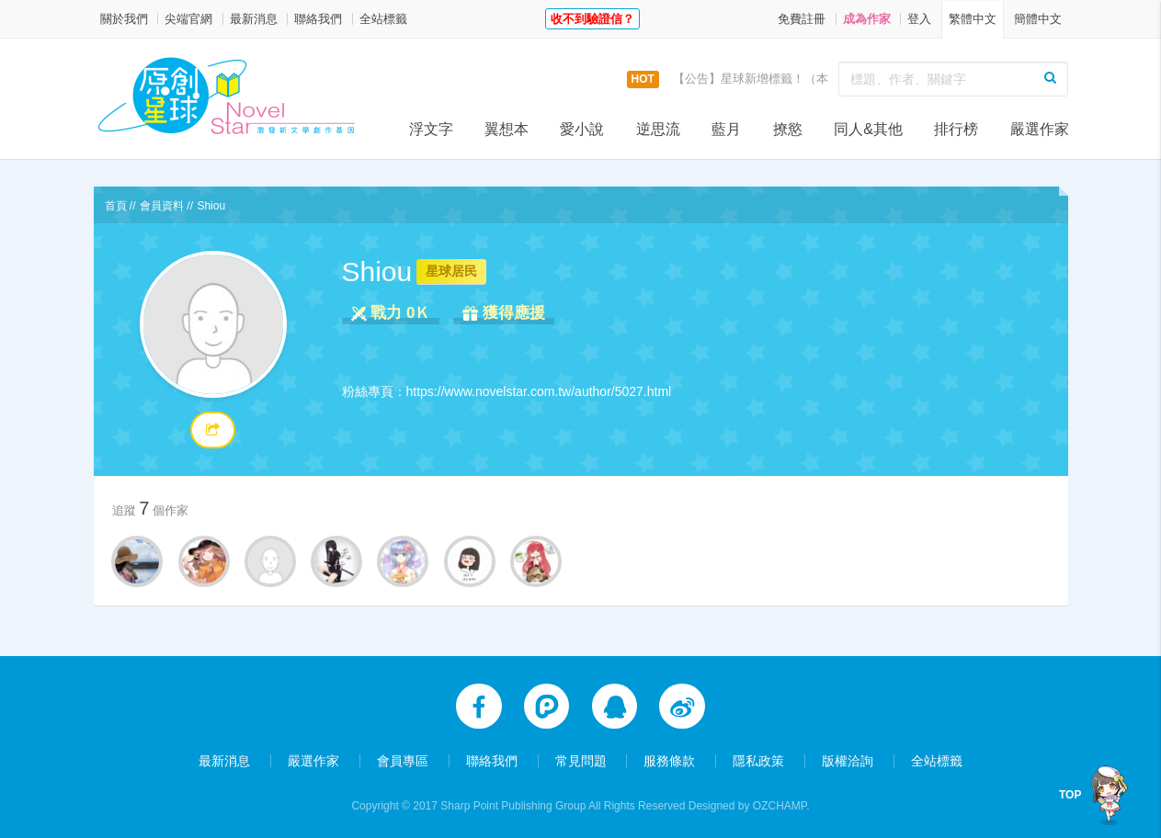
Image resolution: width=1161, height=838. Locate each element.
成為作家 (867, 19)
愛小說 (582, 129)
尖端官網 (188, 19)
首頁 (116, 205)
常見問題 (581, 757)
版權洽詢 (847, 757)
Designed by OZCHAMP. (749, 802)
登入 (919, 19)
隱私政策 (758, 757)
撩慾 (787, 129)
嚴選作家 (1039, 129)
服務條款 (669, 757)
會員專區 (402, 757)
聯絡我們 (318, 19)
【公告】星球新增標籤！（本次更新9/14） (786, 78)
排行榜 (956, 129)
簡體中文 (1038, 19)
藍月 (726, 129)
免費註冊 (801, 19)
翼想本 (506, 129)
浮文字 (431, 129)
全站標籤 (383, 19)
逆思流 (658, 129)
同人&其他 (868, 129)
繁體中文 (972, 19)
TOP (1071, 794)
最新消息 (254, 19)
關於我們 (124, 19)
